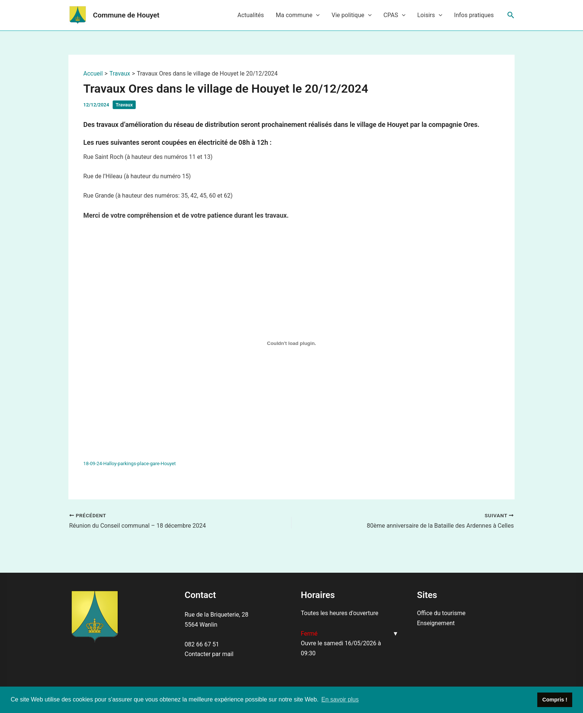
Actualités (250, 15)
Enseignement (436, 623)
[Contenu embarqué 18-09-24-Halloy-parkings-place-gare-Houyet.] (291, 343)
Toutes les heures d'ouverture (339, 613)
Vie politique (352, 15)
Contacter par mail (209, 654)
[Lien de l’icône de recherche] (511, 15)
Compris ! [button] (554, 700)
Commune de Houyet (126, 15)
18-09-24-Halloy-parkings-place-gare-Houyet (129, 463)
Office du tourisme (441, 613)
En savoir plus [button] (340, 699)
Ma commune (298, 15)
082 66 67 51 (202, 644)
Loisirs (429, 15)
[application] (316, 15)
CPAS (394, 15)
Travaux (124, 105)
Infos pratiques (474, 15)
